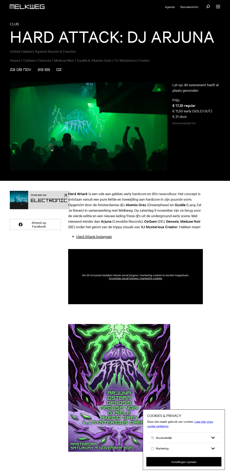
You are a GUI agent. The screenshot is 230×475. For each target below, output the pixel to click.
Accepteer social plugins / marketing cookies (135, 278)
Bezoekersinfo (189, 7)
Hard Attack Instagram (94, 236)
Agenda (170, 7)
